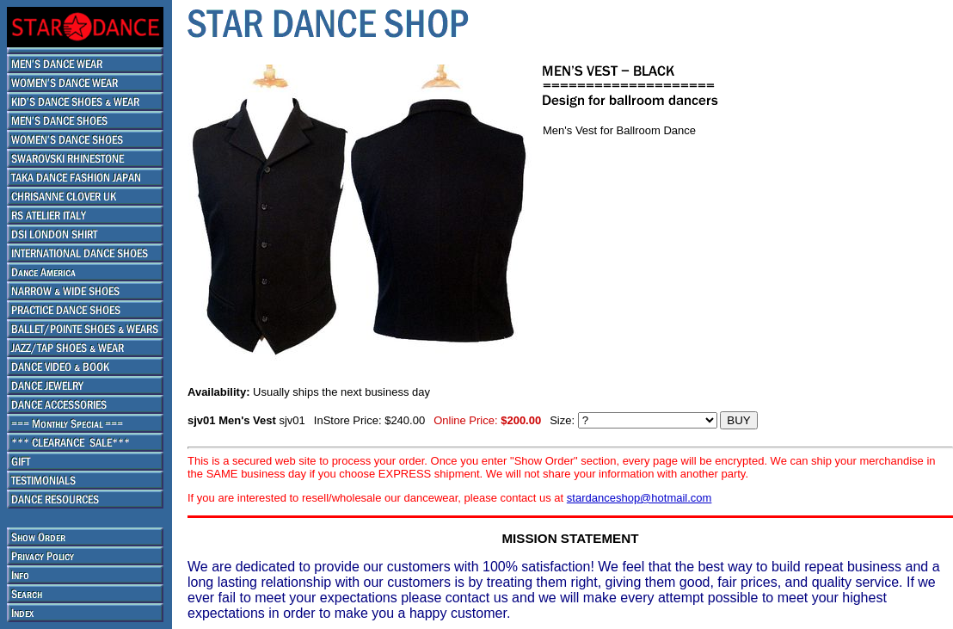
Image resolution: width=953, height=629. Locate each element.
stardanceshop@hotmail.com (639, 497)
